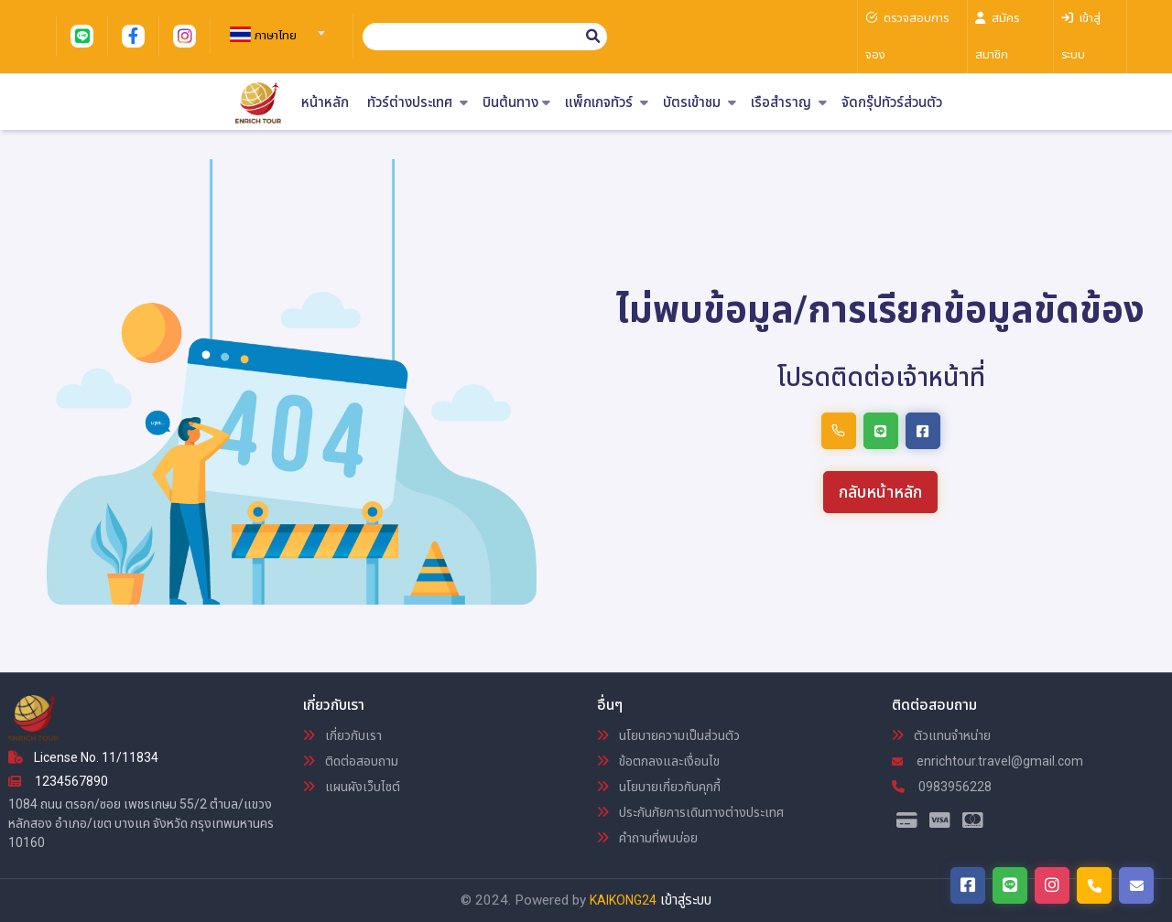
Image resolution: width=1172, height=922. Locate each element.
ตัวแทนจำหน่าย (941, 735)
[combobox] (275, 27)
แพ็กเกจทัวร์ (606, 102)
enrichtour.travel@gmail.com (987, 761)
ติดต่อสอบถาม (350, 761)
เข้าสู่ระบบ (685, 900)
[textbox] (275, 35)
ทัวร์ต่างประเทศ (417, 102)
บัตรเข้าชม (699, 102)
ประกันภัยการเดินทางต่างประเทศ (690, 812)
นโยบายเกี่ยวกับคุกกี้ (659, 786)
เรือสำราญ (789, 102)
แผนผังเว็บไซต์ (351, 786)
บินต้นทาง (516, 102)
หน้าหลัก (325, 102)
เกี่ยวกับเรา (342, 735)
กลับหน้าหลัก (880, 491)
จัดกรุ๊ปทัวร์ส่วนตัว (891, 102)
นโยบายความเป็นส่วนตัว (668, 735)
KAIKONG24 (623, 900)
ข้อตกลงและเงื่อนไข (658, 761)
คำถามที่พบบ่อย (647, 838)
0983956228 (942, 786)
